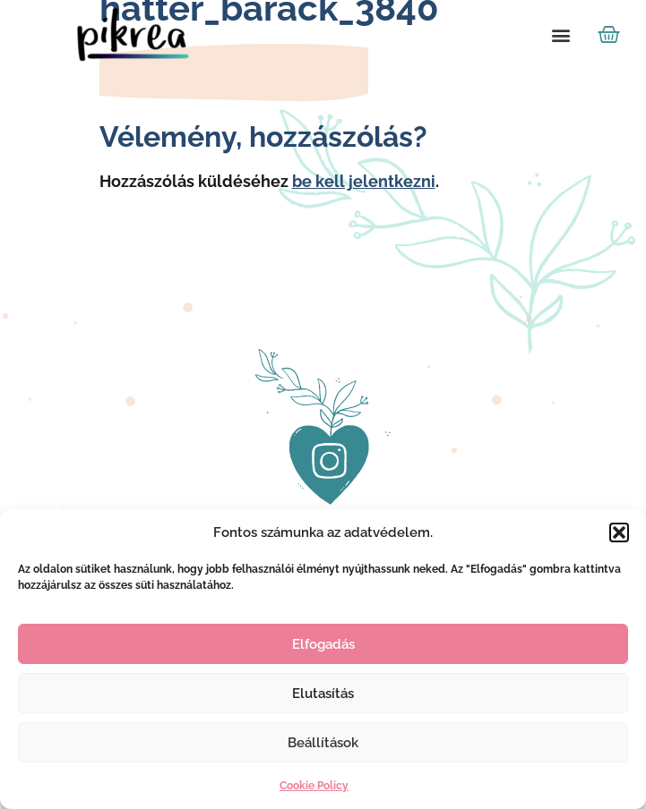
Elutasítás (323, 694)
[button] (619, 532)
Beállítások (323, 743)
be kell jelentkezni (363, 181)
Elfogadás (323, 644)
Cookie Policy (314, 785)
